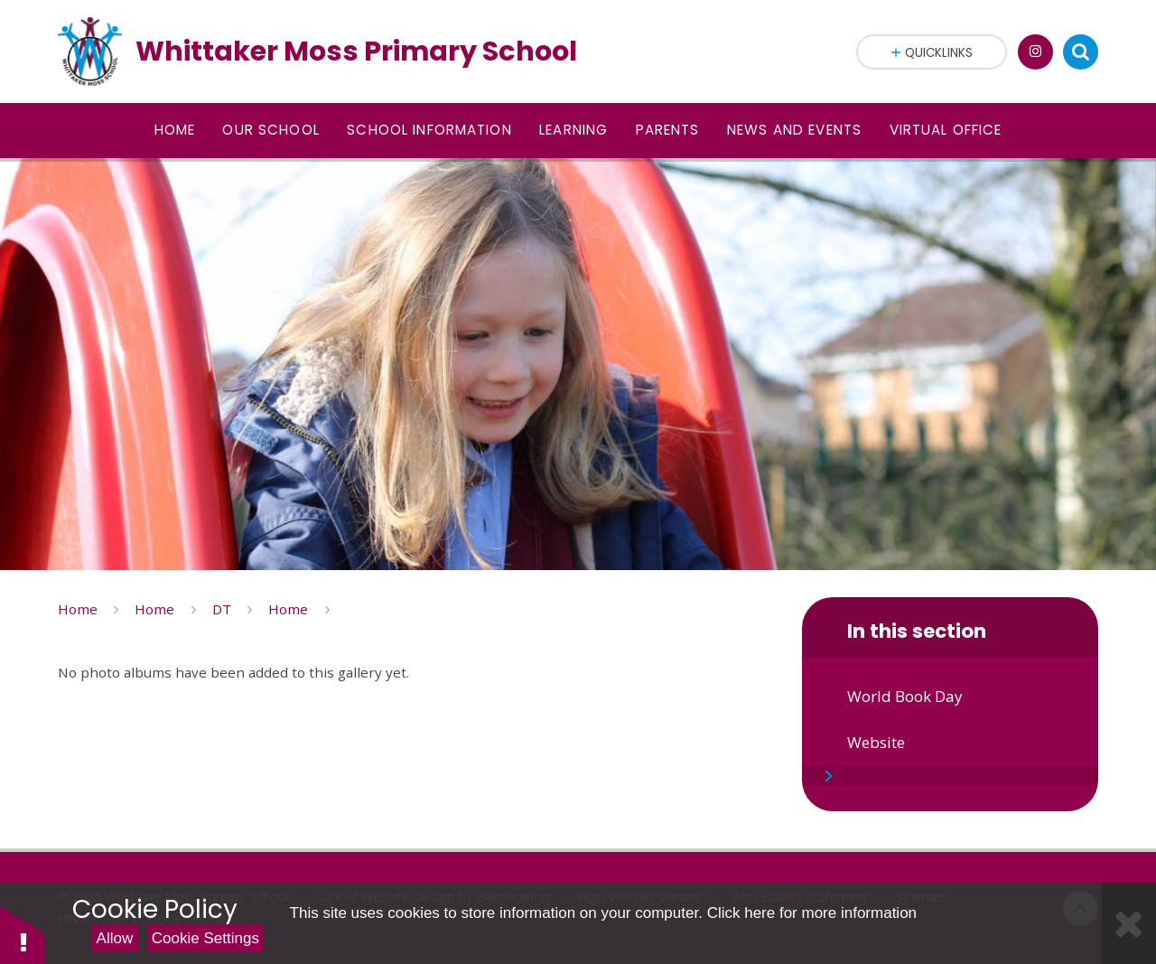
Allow (115, 938)
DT (221, 609)
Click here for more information (812, 913)
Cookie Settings (205, 938)
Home (78, 609)
